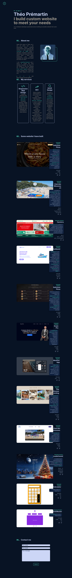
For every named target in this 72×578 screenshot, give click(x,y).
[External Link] (59, 178)
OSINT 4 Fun (58, 465)
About (44, 2)
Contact (65, 2)
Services (52, 2)
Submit (36, 567)
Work (59, 2)
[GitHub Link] (57, 178)
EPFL (57, 274)
